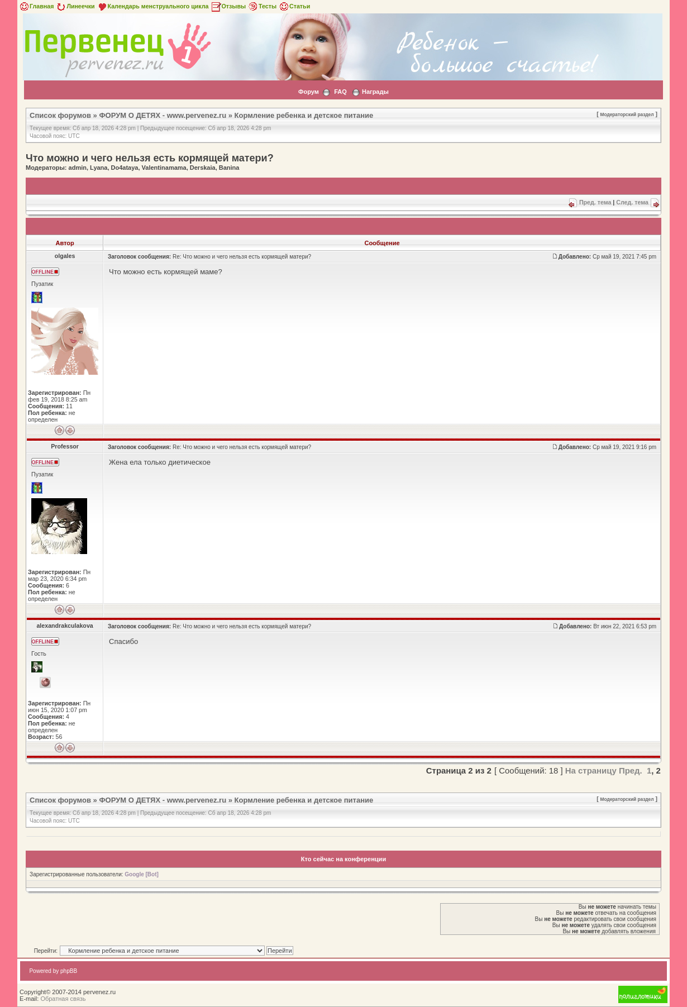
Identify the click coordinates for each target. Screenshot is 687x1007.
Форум (308, 91)
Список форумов (60, 115)
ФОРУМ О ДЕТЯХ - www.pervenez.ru (162, 115)
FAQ (340, 91)
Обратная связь (62, 998)
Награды (375, 91)
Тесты (261, 6)
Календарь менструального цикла (153, 6)
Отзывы (228, 6)
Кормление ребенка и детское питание (304, 115)
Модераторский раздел (626, 114)
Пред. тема (595, 202)
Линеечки (74, 6)
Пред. (630, 770)
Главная (36, 6)
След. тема (632, 202)
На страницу (591, 770)
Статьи (294, 6)
